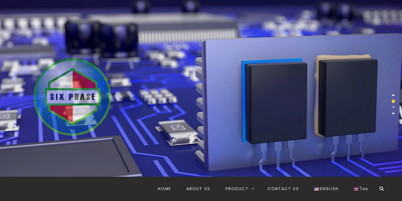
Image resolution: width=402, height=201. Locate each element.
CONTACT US (283, 189)
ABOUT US (198, 189)
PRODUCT (240, 189)
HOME (164, 189)
